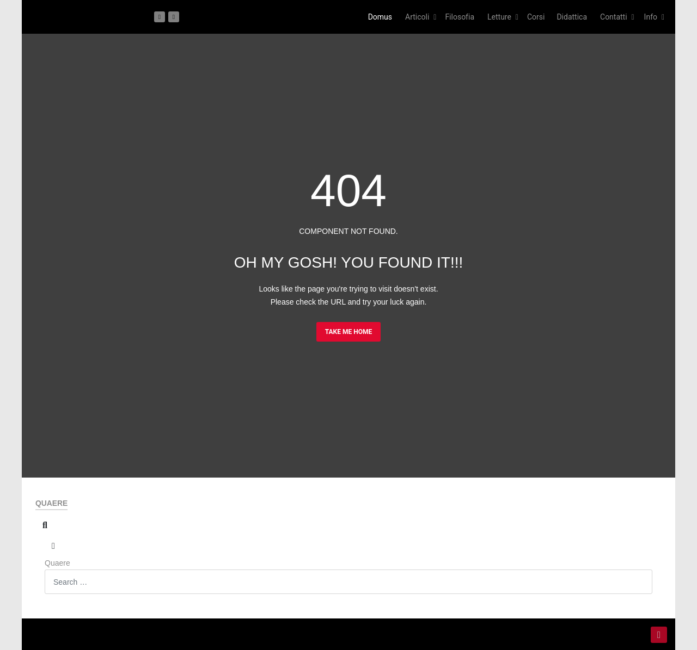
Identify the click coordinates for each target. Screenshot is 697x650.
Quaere (57, 563)
